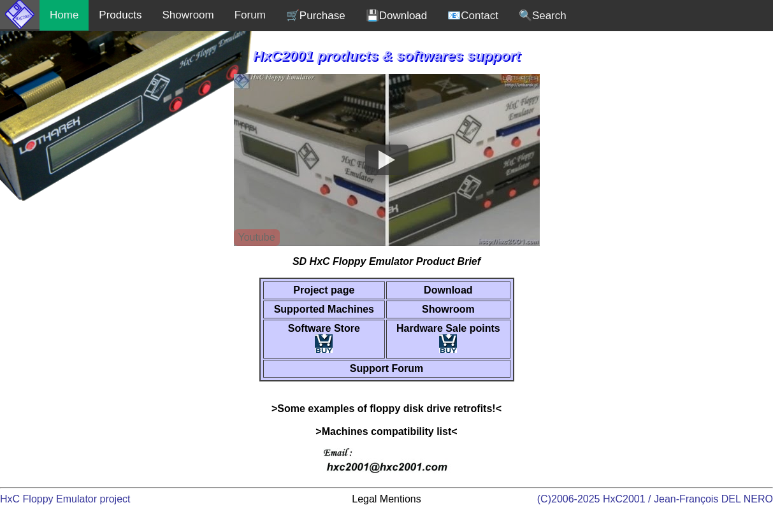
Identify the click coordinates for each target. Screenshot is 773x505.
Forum (250, 15)
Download (448, 290)
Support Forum (387, 368)
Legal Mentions (386, 499)
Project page (323, 290)
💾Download (397, 16)
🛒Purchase (315, 16)
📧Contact (472, 16)
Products (120, 15)
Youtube (256, 237)
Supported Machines (324, 309)
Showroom (187, 15)
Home (64, 15)
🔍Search (543, 16)
